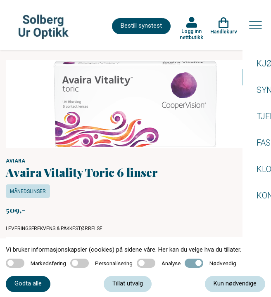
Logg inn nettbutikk (191, 34)
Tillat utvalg (127, 283)
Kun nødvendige (235, 283)
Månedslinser (28, 191)
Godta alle (28, 283)
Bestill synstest (141, 25)
